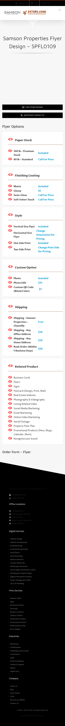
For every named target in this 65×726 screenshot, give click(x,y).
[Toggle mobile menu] (60, 10)
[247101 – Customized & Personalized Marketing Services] (23, 477)
